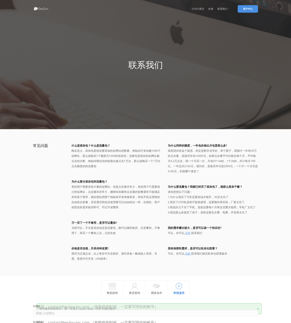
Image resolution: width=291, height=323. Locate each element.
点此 (187, 233)
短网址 (36, 306)
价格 (210, 8)
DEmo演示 (198, 8)
